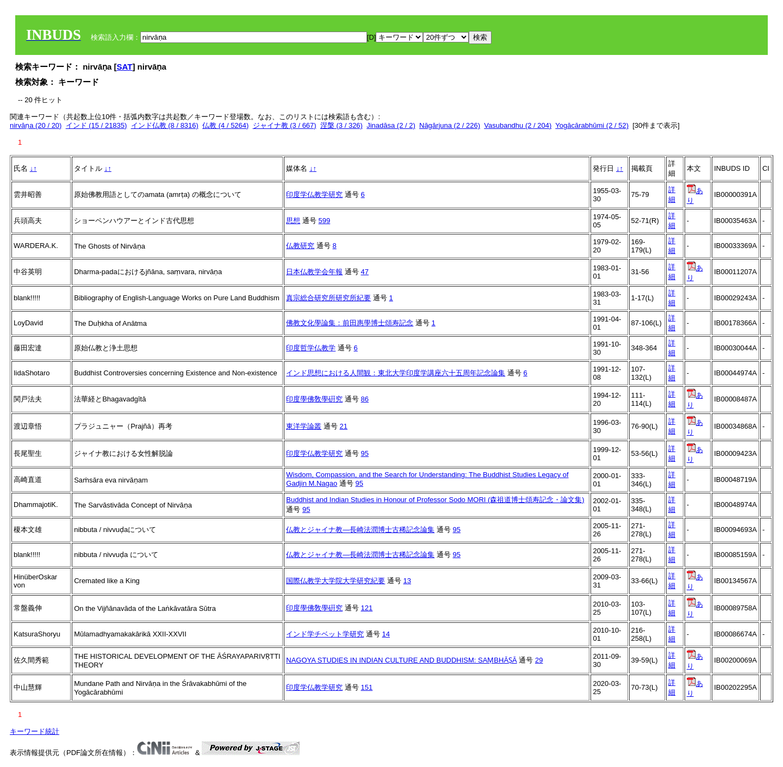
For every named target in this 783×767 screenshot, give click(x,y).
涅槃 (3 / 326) (341, 125)
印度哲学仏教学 (310, 348)
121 (367, 608)
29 (539, 660)
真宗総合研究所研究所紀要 (328, 298)
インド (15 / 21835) (96, 125)
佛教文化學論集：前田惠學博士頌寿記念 (349, 323)
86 (365, 399)
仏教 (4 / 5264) (225, 125)
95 (365, 453)
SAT (125, 66)
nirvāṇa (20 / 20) (35, 125)
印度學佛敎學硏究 (314, 399)
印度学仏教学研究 (314, 194)
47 (365, 272)
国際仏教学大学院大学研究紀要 (335, 581)
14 (386, 634)
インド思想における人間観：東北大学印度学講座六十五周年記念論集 (395, 373)
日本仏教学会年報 (314, 272)
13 (407, 581)
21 (343, 426)
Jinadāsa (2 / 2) (390, 125)
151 (367, 687)
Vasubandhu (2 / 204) (517, 125)
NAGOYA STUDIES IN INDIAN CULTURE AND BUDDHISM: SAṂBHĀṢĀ (401, 660)
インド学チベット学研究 (325, 634)
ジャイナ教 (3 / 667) (284, 125)
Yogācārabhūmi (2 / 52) (592, 125)
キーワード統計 (34, 731)
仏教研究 (300, 246)
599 (325, 221)
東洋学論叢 (303, 426)
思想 (293, 221)
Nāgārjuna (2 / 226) (449, 125)
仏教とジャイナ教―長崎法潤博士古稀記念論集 (360, 529)
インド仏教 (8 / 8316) (164, 125)
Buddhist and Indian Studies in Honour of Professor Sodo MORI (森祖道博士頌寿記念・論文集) (435, 500)
